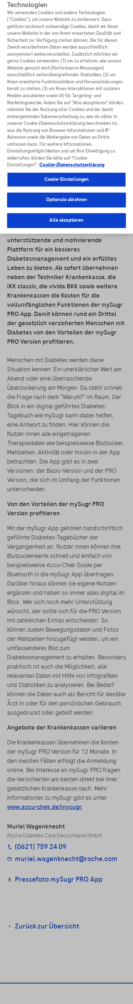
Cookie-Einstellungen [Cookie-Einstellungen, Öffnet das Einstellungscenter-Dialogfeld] (66, 175)
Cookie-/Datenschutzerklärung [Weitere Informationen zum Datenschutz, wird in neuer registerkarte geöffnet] (72, 160)
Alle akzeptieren (66, 216)
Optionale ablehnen (66, 195)
